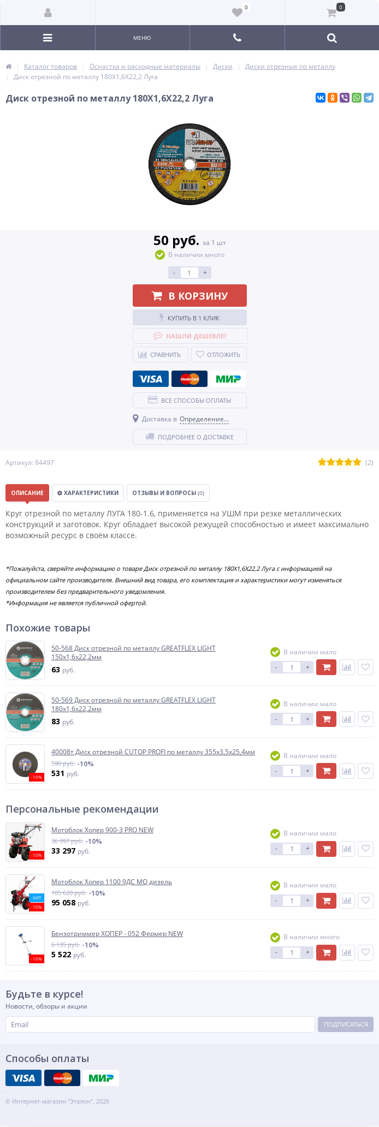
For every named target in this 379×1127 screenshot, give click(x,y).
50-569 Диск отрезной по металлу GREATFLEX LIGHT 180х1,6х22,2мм (133, 704)
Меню (142, 37)
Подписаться (346, 1024)
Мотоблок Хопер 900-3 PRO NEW (102, 830)
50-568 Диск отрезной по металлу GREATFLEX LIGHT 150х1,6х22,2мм (133, 652)
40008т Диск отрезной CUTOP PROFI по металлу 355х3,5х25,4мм (153, 752)
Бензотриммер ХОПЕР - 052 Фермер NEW (117, 933)
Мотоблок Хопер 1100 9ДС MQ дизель (111, 882)
